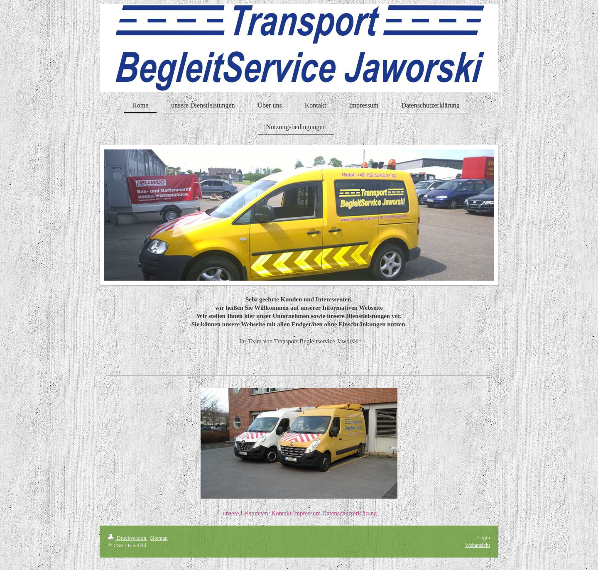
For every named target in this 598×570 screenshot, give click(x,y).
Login (483, 537)
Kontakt (281, 513)
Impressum (307, 513)
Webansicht (477, 545)
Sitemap (159, 538)
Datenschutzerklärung (349, 513)
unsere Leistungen (245, 513)
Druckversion (127, 538)
